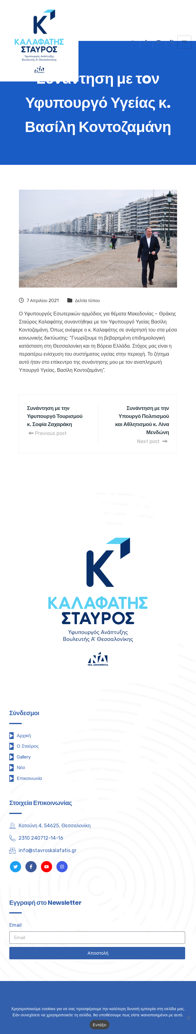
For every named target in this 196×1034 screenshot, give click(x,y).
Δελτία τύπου (87, 300)
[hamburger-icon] (184, 42)
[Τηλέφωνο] (171, 42)
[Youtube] (159, 42)
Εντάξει (99, 1025)
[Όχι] (188, 1017)
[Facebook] (145, 42)
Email (15, 925)
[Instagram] (62, 866)
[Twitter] (133, 42)
